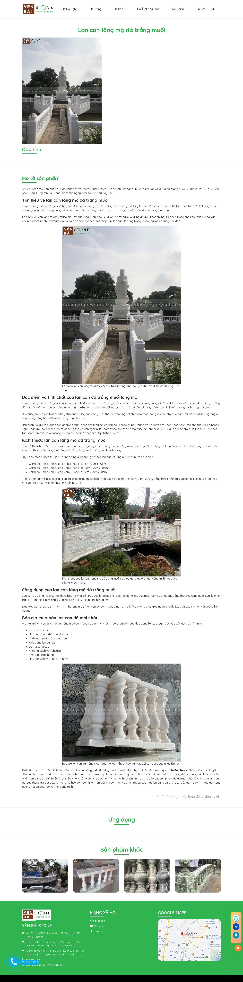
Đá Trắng (95, 9)
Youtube (98, 926)
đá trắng (38, 595)
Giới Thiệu (178, 9)
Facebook (99, 920)
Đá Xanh (119, 9)
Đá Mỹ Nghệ (69, 9)
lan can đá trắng (198, 414)
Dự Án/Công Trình (148, 9)
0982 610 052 (29, 962)
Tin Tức (200, 9)
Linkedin (98, 931)
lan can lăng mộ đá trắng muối (165, 189)
